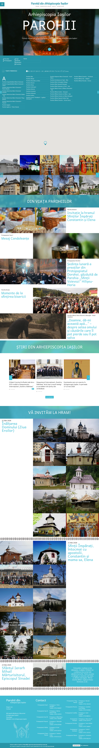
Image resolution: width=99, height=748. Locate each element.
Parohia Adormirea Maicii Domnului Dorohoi (11, 91)
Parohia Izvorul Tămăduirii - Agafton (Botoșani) (36, 98)
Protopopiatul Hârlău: (42, 727)
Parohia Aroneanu (31, 91)
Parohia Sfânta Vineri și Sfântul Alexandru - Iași (61, 89)
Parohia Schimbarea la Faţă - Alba (59, 80)
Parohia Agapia (6, 105)
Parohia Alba (29, 76)
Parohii (37, 6)
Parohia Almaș (30, 85)
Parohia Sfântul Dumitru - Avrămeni (83, 76)
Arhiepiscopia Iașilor (45, 6)
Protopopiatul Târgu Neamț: (72, 701)
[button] (45, 143)
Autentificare (60, 6)
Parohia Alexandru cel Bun (33, 81)
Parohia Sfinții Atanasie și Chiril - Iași (60, 86)
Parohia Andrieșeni (31, 87)
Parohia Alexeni (30, 83)
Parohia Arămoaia (31, 93)
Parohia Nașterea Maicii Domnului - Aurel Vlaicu (61, 77)
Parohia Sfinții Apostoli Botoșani (58, 84)
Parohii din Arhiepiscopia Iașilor (49, 3)
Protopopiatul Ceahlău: (71, 713)
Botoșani (18, 62)
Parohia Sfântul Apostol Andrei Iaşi (59, 98)
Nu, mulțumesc (84, 745)
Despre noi (9, 707)
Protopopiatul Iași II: (42, 711)
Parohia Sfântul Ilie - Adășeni (81, 79)
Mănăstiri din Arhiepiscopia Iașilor (16, 719)
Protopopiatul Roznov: (71, 707)
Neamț (18, 60)
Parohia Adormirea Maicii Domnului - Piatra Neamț (12, 88)
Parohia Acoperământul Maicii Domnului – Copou (13, 84)
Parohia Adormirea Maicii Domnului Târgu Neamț (13, 98)
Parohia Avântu (30, 95)
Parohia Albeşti (30, 79)
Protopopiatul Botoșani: (73, 719)
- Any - (10, 71)
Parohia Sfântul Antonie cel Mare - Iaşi (60, 94)
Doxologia (9, 717)
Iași (17, 59)
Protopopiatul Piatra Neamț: (43, 734)
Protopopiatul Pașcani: (42, 721)
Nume (25, 58)
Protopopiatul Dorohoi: (71, 723)
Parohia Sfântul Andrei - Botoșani (59, 92)
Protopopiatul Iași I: (43, 705)
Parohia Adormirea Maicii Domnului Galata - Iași (13, 95)
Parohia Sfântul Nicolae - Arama (82, 81)
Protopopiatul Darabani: (73, 730)
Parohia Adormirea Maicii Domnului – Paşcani (12, 102)
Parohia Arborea (30, 89)
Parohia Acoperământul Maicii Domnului (12, 82)
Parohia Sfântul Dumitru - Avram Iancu (60, 100)
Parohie (7, 59)
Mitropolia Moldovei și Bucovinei (15, 713)
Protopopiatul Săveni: (71, 735)
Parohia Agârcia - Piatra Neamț (10, 107)
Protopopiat (8, 60)
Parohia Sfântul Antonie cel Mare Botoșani (61, 96)
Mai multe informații (49, 746)
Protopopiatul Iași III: (42, 717)
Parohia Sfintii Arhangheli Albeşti (58, 82)
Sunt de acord (76, 745)
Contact (54, 6)
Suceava (18, 64)
